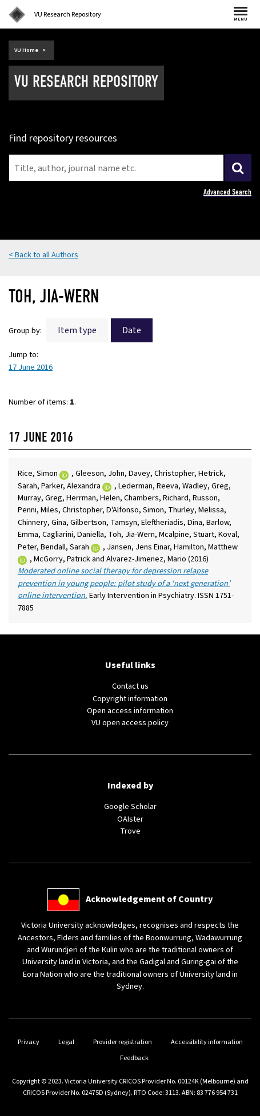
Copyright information (130, 699)
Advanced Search (227, 192)
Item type (77, 330)
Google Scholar (130, 806)
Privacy (28, 1042)
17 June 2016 (31, 367)
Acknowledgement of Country (149, 899)
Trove (130, 831)
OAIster (130, 819)
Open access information (130, 711)
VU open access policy (130, 723)
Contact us (130, 686)
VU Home (26, 50)
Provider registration (122, 1042)
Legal (66, 1042)
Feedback (134, 1058)
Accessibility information (207, 1042)
